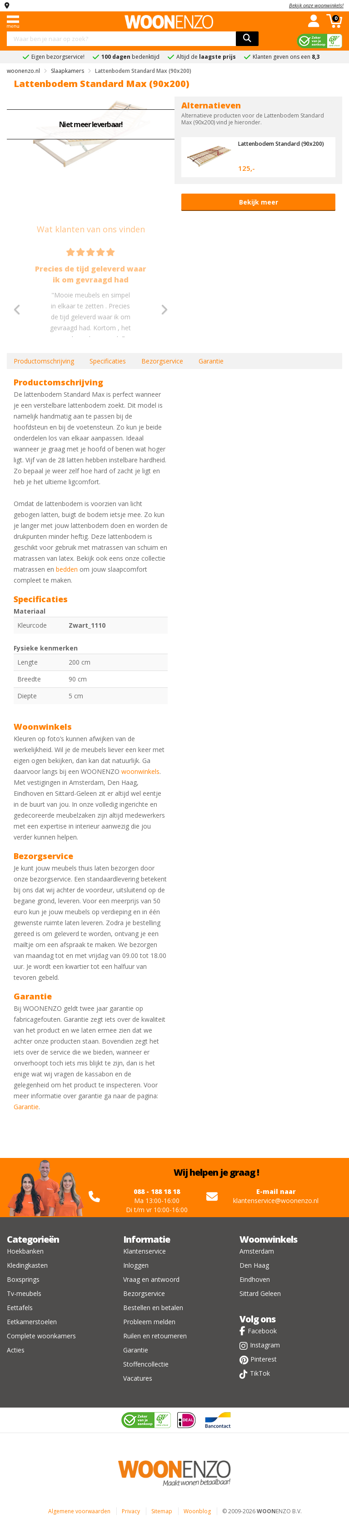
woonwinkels (140, 771)
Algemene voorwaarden (79, 1511)
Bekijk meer (258, 202)
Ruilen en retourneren (155, 1335)
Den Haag (254, 1265)
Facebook (262, 1330)
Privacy (131, 1511)
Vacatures (137, 1378)
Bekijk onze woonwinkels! (316, 5)
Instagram (265, 1345)
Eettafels (20, 1307)
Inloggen (136, 1265)
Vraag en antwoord (151, 1279)
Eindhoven (254, 1279)
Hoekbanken (25, 1251)
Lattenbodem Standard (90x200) (272, 146)
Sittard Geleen (260, 1293)
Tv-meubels (24, 1293)
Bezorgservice (162, 361)
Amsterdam (256, 1251)
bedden (67, 569)
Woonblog (197, 1511)
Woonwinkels (268, 1239)
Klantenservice (144, 1251)
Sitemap (161, 1511)
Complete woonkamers (41, 1335)
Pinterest (263, 1359)
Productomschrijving (44, 361)
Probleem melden (149, 1321)
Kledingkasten (27, 1265)
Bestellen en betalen (153, 1307)
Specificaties (108, 361)
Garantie (211, 361)
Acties (16, 1350)
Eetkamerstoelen (32, 1321)
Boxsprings (23, 1279)
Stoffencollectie (146, 1364)
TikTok (260, 1373)
